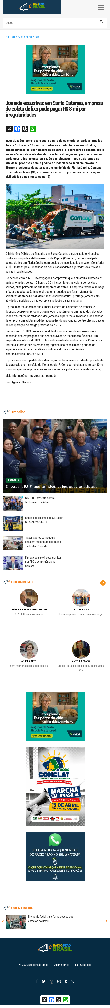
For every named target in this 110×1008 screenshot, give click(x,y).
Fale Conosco (83, 964)
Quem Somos (61, 964)
